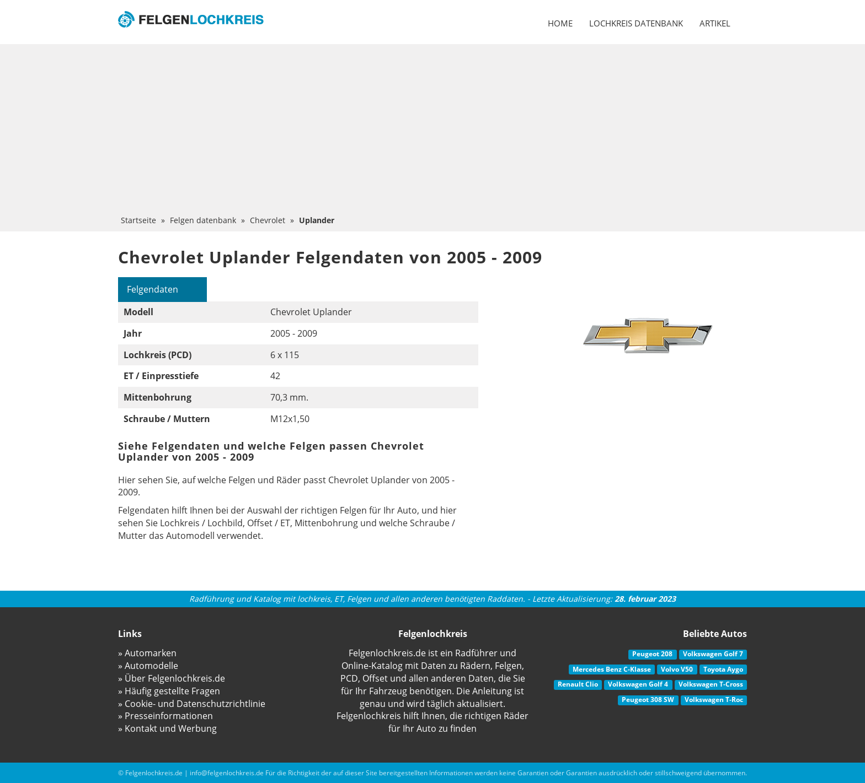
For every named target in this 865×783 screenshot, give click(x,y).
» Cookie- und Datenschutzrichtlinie (191, 704)
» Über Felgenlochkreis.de (171, 678)
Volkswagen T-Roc (714, 699)
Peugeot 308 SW (648, 699)
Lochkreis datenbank (636, 23)
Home (560, 23)
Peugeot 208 (652, 653)
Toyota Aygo (723, 669)
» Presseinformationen (165, 716)
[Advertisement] (432, 132)
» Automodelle (148, 666)
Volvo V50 (677, 669)
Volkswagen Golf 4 (638, 684)
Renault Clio (578, 684)
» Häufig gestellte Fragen (169, 691)
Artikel (715, 23)
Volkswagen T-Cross (711, 684)
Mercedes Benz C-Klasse (612, 669)
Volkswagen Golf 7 (713, 653)
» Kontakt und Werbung (167, 728)
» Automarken (147, 653)
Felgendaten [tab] (152, 289)
